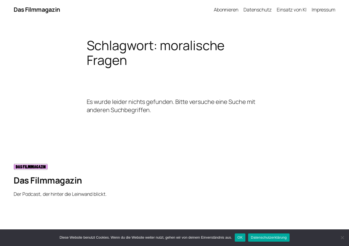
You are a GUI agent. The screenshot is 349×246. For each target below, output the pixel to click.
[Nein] (342, 237)
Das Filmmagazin (37, 9)
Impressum (323, 9)
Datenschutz (257, 9)
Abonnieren (226, 9)
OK (240, 237)
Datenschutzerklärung (269, 237)
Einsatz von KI (291, 9)
